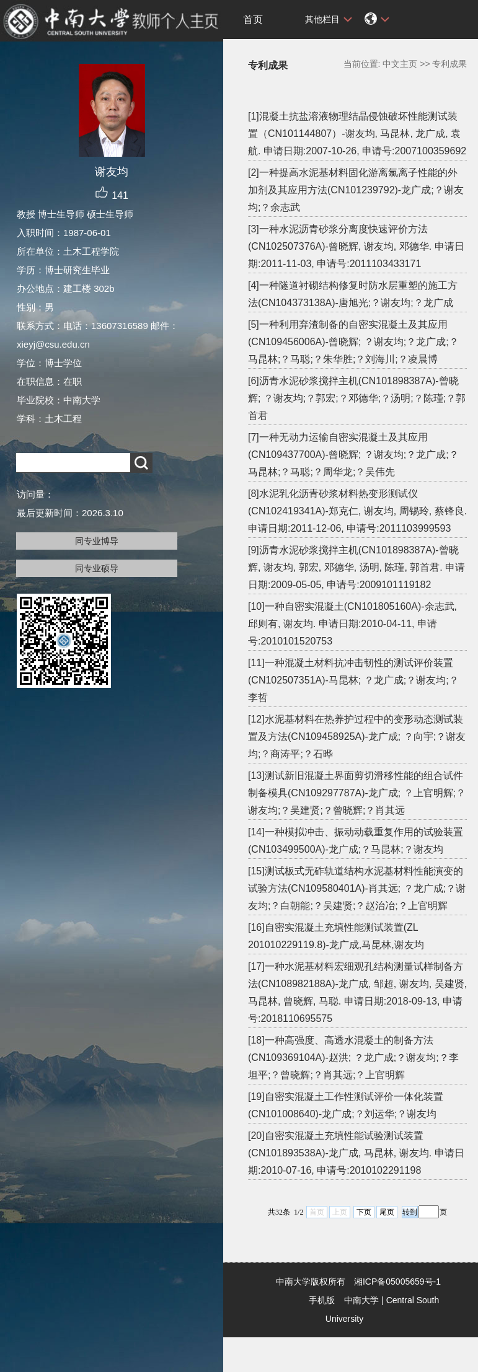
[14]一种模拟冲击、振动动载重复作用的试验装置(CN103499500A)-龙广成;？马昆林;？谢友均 (355, 841)
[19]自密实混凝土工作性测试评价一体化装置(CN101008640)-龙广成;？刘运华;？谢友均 (345, 1105)
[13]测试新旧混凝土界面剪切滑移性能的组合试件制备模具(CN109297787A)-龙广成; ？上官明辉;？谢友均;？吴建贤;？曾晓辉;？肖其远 (357, 793)
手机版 (322, 1300)
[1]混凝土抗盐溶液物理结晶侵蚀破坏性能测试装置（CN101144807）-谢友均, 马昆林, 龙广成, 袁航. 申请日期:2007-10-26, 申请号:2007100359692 (357, 133)
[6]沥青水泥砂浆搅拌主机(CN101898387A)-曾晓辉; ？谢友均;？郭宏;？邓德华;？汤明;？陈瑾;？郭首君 (357, 398)
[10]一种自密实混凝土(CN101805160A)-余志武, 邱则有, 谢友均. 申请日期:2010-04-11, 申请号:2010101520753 (352, 623)
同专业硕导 (96, 568)
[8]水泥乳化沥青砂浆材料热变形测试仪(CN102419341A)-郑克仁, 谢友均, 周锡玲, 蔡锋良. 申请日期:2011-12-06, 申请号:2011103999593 (357, 511)
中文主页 (400, 64)
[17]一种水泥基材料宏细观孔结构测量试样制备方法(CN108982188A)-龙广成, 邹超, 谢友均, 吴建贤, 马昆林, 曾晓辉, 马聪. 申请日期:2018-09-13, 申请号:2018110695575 (357, 992)
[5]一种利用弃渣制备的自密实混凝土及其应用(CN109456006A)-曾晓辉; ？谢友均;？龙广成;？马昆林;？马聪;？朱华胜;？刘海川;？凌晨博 (353, 341)
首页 (253, 19)
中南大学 (361, 1300)
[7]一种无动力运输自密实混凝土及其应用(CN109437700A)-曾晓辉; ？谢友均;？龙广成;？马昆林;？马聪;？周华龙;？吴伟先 (353, 454)
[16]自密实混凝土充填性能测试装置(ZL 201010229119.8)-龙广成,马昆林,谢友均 (336, 936)
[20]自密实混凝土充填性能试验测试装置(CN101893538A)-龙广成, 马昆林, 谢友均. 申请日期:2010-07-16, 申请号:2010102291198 (356, 1153)
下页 (363, 1212)
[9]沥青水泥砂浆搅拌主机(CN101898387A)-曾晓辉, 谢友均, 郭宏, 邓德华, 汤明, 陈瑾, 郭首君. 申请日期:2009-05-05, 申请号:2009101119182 (356, 567)
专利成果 (449, 64)
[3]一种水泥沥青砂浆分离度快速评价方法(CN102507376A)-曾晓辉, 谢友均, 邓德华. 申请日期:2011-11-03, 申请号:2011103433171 (356, 246)
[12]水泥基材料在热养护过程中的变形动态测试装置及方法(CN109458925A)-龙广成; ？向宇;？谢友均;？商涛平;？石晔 (357, 736)
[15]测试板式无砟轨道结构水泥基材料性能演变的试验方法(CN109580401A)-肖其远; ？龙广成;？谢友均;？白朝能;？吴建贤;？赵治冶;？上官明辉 (357, 888)
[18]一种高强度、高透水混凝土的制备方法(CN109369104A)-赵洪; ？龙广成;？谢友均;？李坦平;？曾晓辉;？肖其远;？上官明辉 (353, 1057)
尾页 (386, 1212)
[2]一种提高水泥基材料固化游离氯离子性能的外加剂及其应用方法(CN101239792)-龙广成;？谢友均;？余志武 (356, 190)
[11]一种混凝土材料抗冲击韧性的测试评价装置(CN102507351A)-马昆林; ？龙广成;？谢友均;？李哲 (353, 680)
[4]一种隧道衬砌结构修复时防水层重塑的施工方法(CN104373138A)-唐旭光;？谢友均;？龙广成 (353, 294)
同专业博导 (96, 541)
